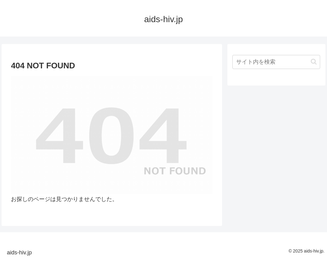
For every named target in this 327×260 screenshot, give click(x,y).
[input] (276, 62)
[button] (313, 61)
